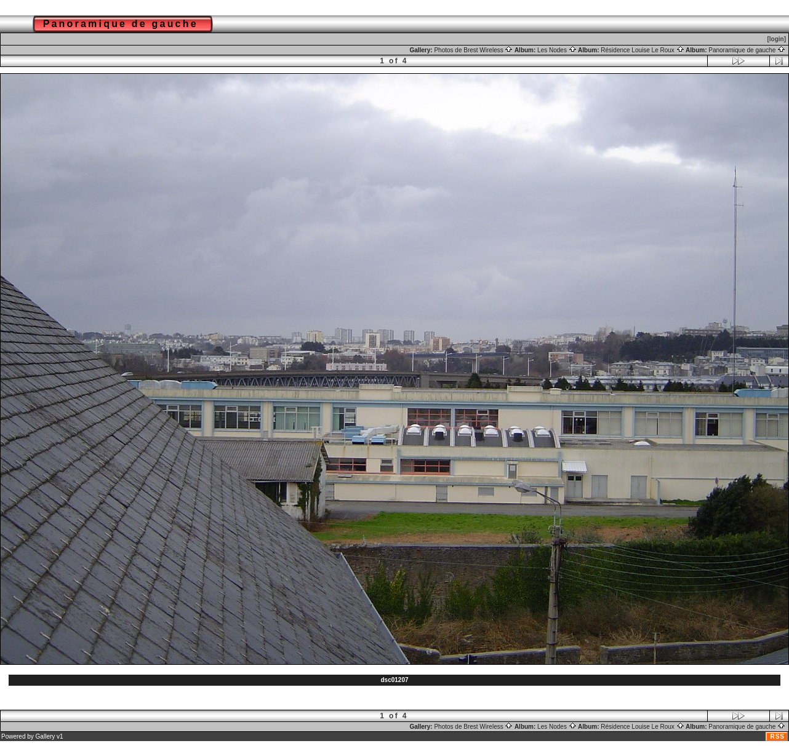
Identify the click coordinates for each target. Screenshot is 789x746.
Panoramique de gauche (746, 50)
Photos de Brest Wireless (473, 50)
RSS (777, 736)
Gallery (45, 736)
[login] (776, 39)
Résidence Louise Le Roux (642, 50)
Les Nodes (557, 50)
